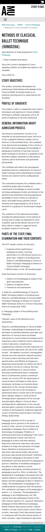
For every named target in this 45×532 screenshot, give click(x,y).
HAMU (20, 24)
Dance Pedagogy (33, 24)
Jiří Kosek (17, 526)
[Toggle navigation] (5, 19)
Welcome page (8, 24)
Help (30, 529)
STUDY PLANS (37, 7)
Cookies (37, 529)
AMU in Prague (10, 529)
